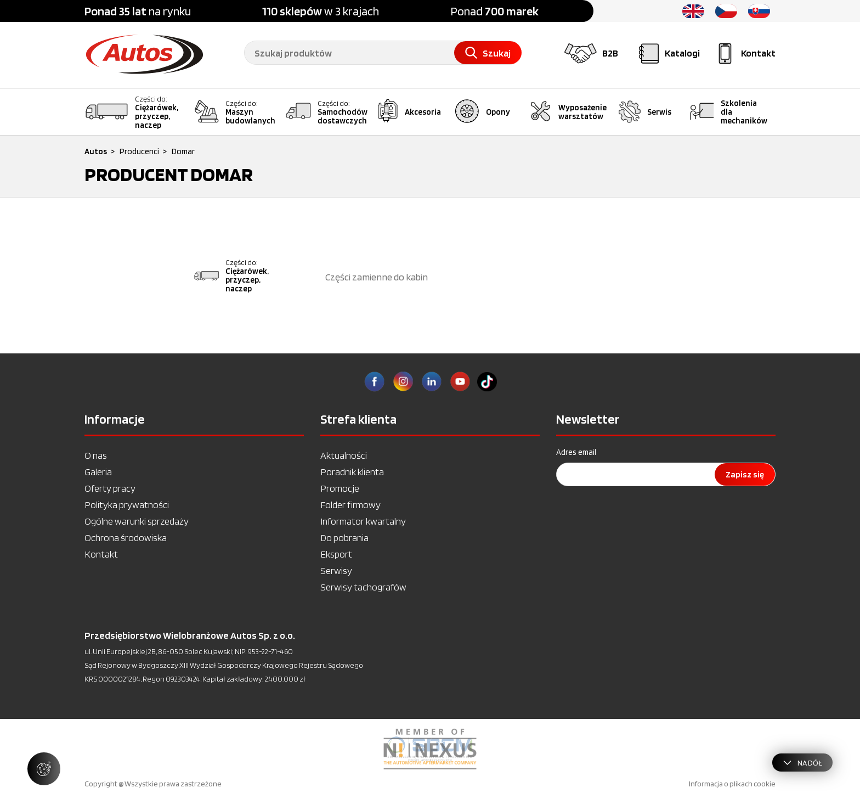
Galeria (98, 471)
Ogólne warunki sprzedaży (136, 521)
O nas (95, 455)
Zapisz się (745, 474)
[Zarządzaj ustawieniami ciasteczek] (43, 768)
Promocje (339, 488)
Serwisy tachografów (363, 587)
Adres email (576, 452)
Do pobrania (344, 537)
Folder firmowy (350, 504)
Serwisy (336, 570)
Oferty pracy (109, 488)
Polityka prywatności (126, 504)
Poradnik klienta (352, 471)
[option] (430, 749)
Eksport (336, 554)
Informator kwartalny (363, 521)
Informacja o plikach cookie (732, 783)
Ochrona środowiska (125, 537)
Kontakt (101, 554)
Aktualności (343, 455)
